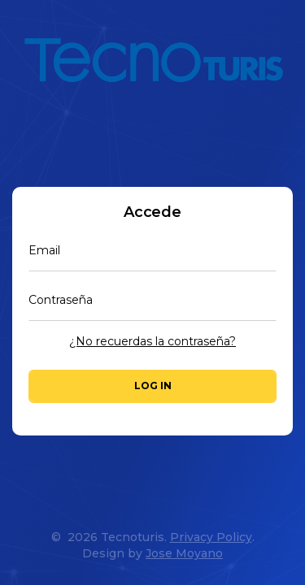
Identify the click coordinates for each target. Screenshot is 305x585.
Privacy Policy (211, 537)
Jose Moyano (184, 553)
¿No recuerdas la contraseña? (152, 341)
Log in (153, 385)
